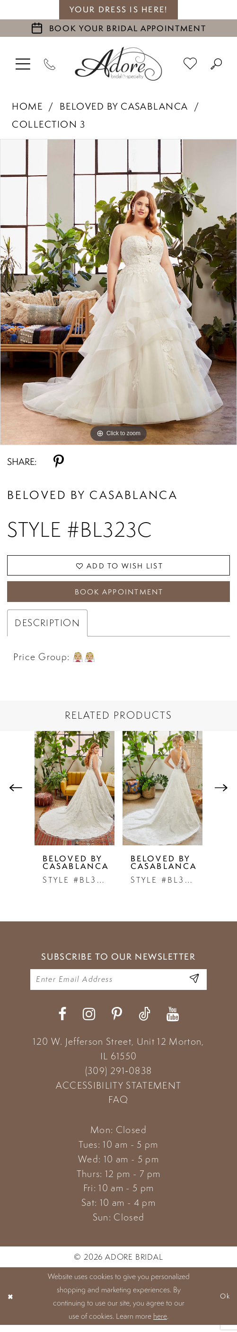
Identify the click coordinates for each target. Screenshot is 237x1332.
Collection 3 (48, 124)
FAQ (118, 1106)
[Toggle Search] (216, 64)
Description (47, 627)
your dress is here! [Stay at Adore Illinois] (119, 9)
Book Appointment (119, 596)
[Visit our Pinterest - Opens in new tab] (117, 1021)
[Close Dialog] (11, 1303)
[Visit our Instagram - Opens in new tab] (89, 1021)
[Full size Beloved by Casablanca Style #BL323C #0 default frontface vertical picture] (118, 292)
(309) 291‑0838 (118, 1077)
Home (27, 106)
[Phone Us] (49, 64)
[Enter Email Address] (192, 985)
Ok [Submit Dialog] (224, 1303)
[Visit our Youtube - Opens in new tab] (173, 1021)
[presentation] (74, 793)
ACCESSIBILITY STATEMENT (119, 1092)
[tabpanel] (118, 292)
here (160, 1323)
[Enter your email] (118, 985)
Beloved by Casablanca (124, 106)
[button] (23, 64)
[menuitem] (23, 64)
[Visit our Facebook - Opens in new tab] (62, 1021)
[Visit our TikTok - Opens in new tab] (144, 1021)
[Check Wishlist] (190, 63)
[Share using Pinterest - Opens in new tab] (58, 462)
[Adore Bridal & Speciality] (118, 64)
